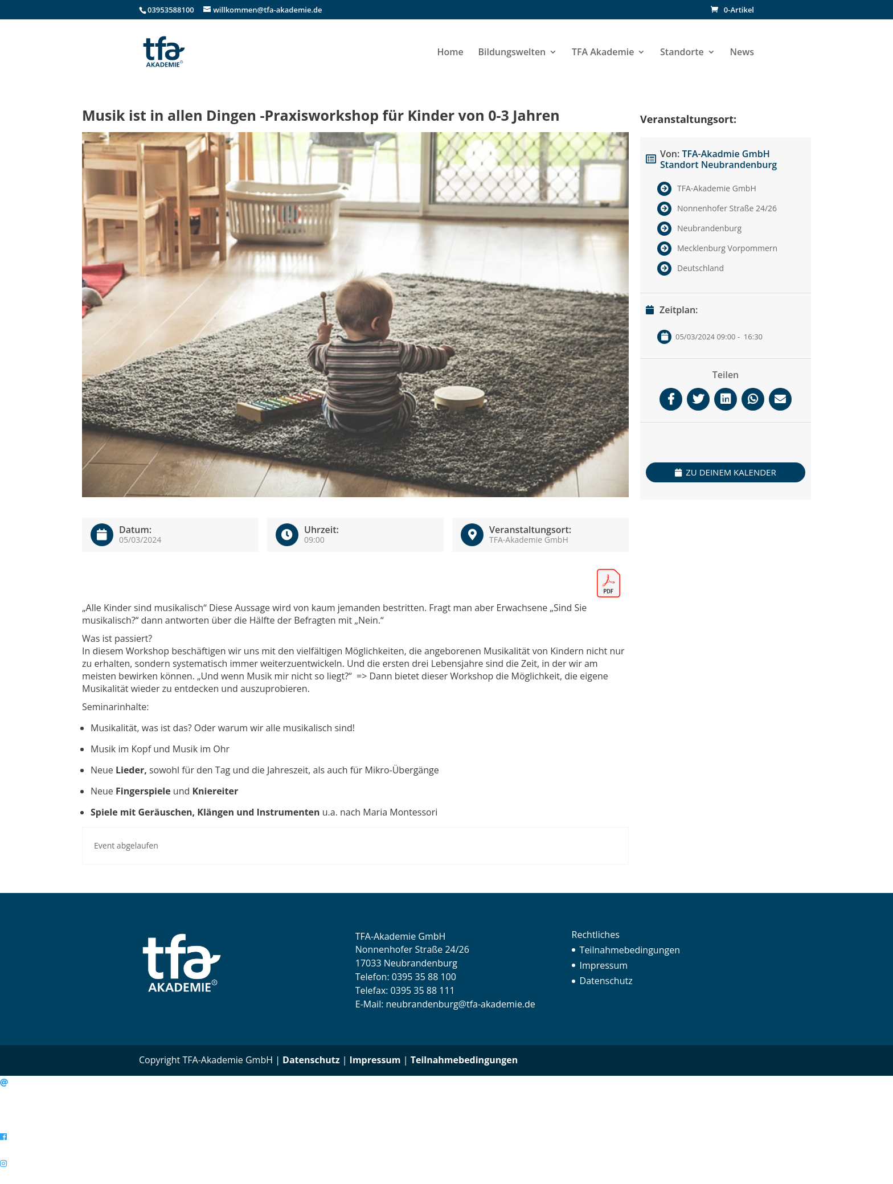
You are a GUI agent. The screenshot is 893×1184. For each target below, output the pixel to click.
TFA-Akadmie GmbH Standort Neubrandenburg (718, 159)
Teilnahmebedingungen (630, 950)
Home (450, 53)
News (742, 53)
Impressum (604, 965)
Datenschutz (606, 980)
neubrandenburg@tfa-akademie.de (460, 1004)
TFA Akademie (603, 53)
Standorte (682, 53)
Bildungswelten (512, 53)
